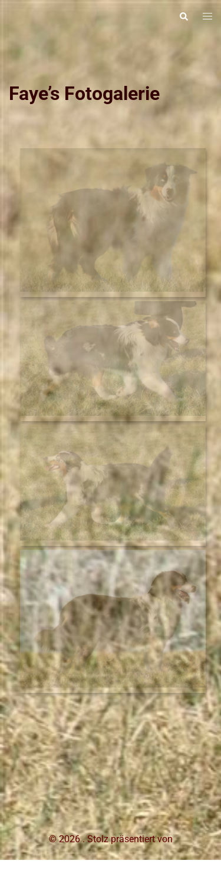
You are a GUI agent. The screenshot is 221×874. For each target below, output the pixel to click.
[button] (183, 16)
